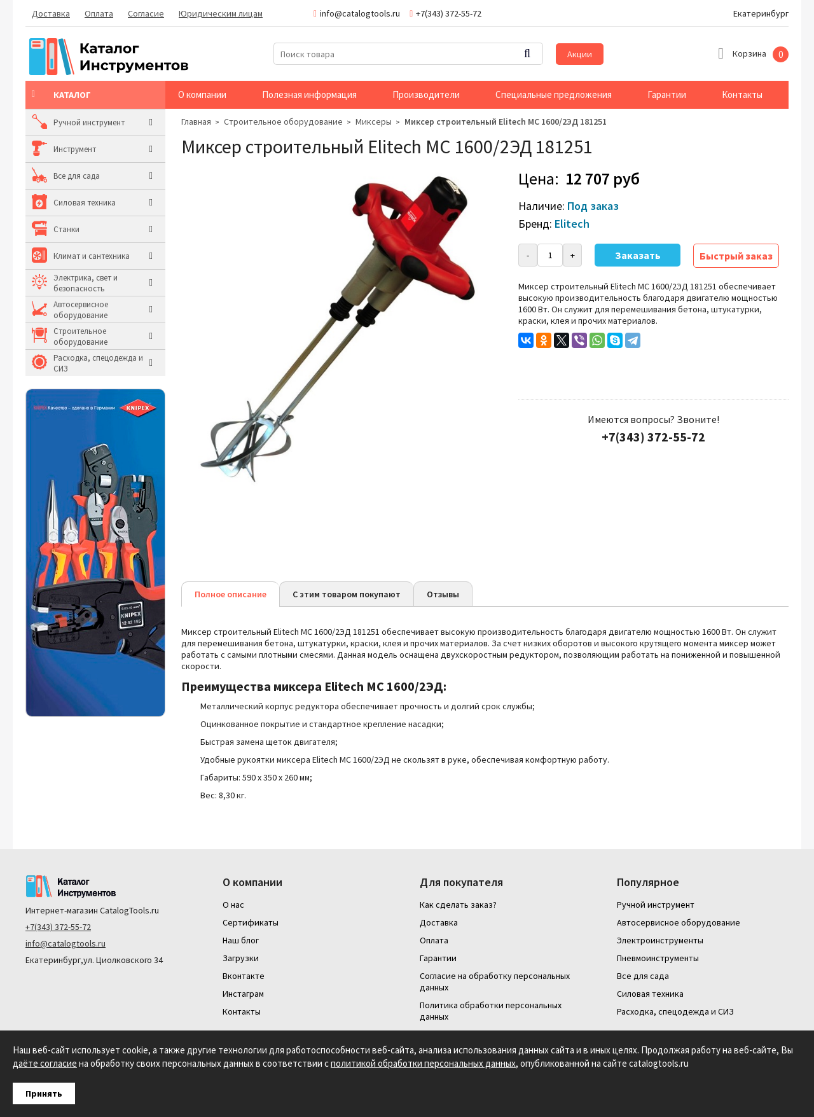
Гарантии (666, 94)
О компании (202, 94)
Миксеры (373, 121)
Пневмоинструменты (658, 958)
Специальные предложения (553, 94)
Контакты (742, 94)
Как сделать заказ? (458, 904)
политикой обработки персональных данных (423, 1063)
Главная (196, 121)
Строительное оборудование (80, 336)
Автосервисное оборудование (80, 310)
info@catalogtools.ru (65, 943)
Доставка (51, 13)
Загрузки (241, 958)
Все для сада (76, 175)
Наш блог (241, 940)
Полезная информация (309, 94)
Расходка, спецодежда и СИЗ (98, 363)
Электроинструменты (660, 940)
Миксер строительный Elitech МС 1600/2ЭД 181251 (505, 121)
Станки (66, 229)
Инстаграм (243, 993)
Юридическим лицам (221, 13)
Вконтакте (244, 976)
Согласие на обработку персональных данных (495, 981)
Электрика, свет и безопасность (85, 283)
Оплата (99, 13)
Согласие (146, 13)
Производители (426, 94)
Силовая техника (84, 202)
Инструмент (74, 149)
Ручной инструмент (89, 122)
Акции (579, 54)
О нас (233, 904)
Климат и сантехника (91, 256)
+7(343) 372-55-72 (58, 927)
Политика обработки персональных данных (491, 1010)
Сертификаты (251, 922)
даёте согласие (45, 1063)
